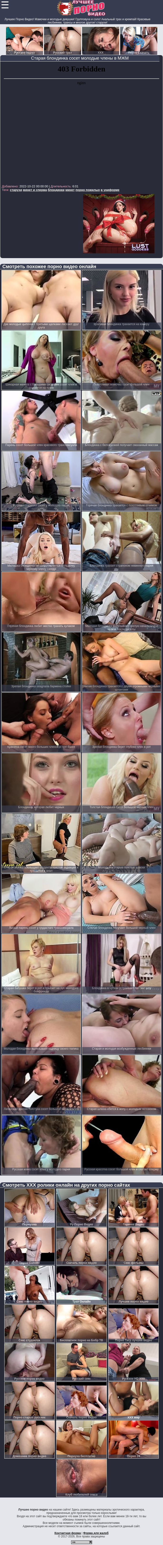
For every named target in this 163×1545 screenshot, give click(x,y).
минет (70, 190)
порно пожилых (87, 190)
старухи (16, 190)
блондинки (56, 190)
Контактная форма (67, 1533)
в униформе (110, 190)
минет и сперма (35, 190)
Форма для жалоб (96, 1533)
